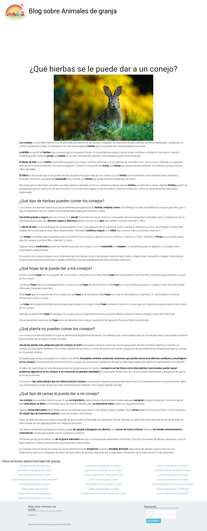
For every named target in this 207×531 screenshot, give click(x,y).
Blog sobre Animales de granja (73, 11)
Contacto (32, 515)
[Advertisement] (103, 42)
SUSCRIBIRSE (153, 521)
